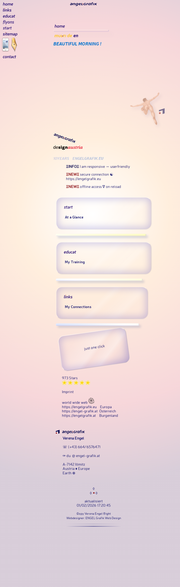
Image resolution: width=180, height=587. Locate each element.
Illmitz (80, 475)
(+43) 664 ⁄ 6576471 (84, 458)
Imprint (68, 403)
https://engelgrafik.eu (79, 417)
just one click (94, 358)
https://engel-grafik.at (80, 422)
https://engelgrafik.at (79, 426)
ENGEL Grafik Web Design (103, 529)
